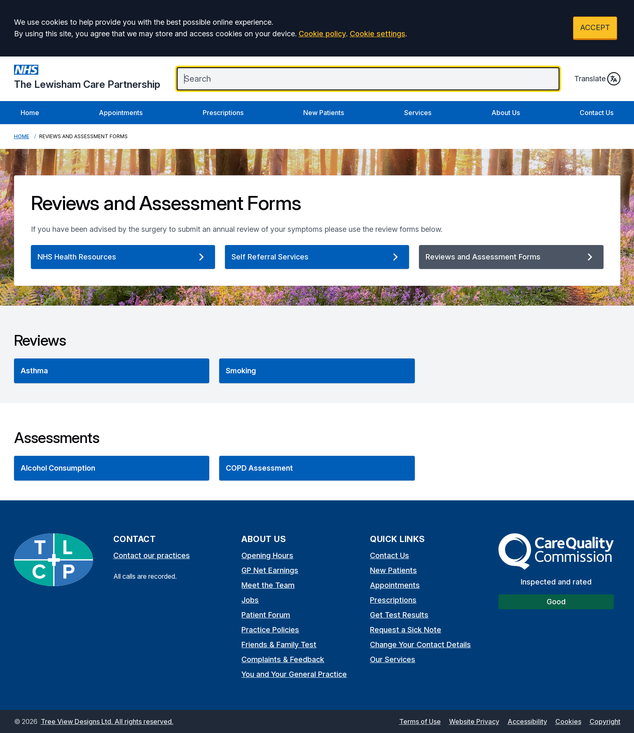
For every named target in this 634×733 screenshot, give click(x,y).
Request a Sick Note (405, 629)
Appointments (121, 112)
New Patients (323, 112)
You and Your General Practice (294, 674)
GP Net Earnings (269, 570)
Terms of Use (420, 721)
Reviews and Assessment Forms (511, 257)
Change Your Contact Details (420, 644)
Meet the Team (268, 585)
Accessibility (527, 721)
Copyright (605, 721)
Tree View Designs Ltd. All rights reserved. (107, 721)
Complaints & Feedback (282, 659)
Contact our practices (151, 555)
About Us (505, 112)
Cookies (568, 721)
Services (417, 112)
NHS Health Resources (122, 257)
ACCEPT (595, 27)
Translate (597, 78)
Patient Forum (265, 614)
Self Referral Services (317, 257)
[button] (112, 370)
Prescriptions (223, 112)
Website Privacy (474, 721)
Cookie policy (322, 33)
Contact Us (596, 112)
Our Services (392, 659)
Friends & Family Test (278, 644)
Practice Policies (270, 629)
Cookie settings (377, 33)
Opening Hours (267, 555)
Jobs (250, 600)
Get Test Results (399, 614)
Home (30, 112)
